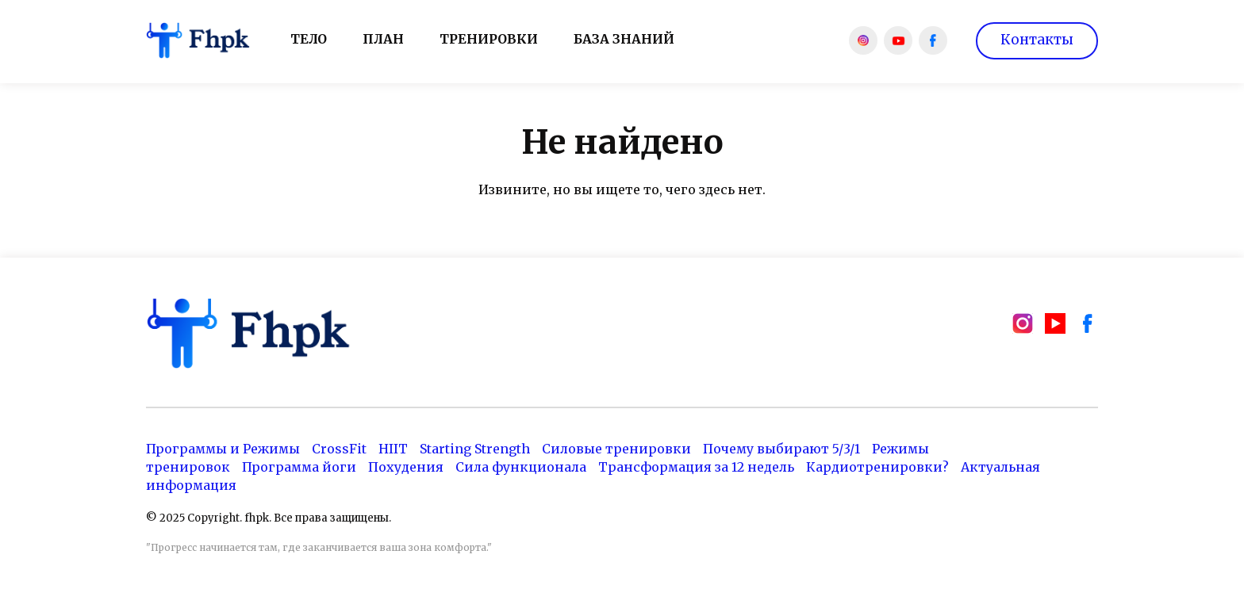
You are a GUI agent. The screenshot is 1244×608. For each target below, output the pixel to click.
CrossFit (339, 449)
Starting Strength (475, 449)
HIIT (393, 449)
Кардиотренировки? (877, 467)
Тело (308, 39)
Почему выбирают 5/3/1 (781, 449)
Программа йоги (299, 467)
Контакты (1036, 39)
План (383, 39)
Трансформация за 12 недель (696, 467)
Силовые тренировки (616, 449)
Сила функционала (520, 467)
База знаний (624, 39)
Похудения (405, 467)
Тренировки (489, 39)
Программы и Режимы (223, 449)
